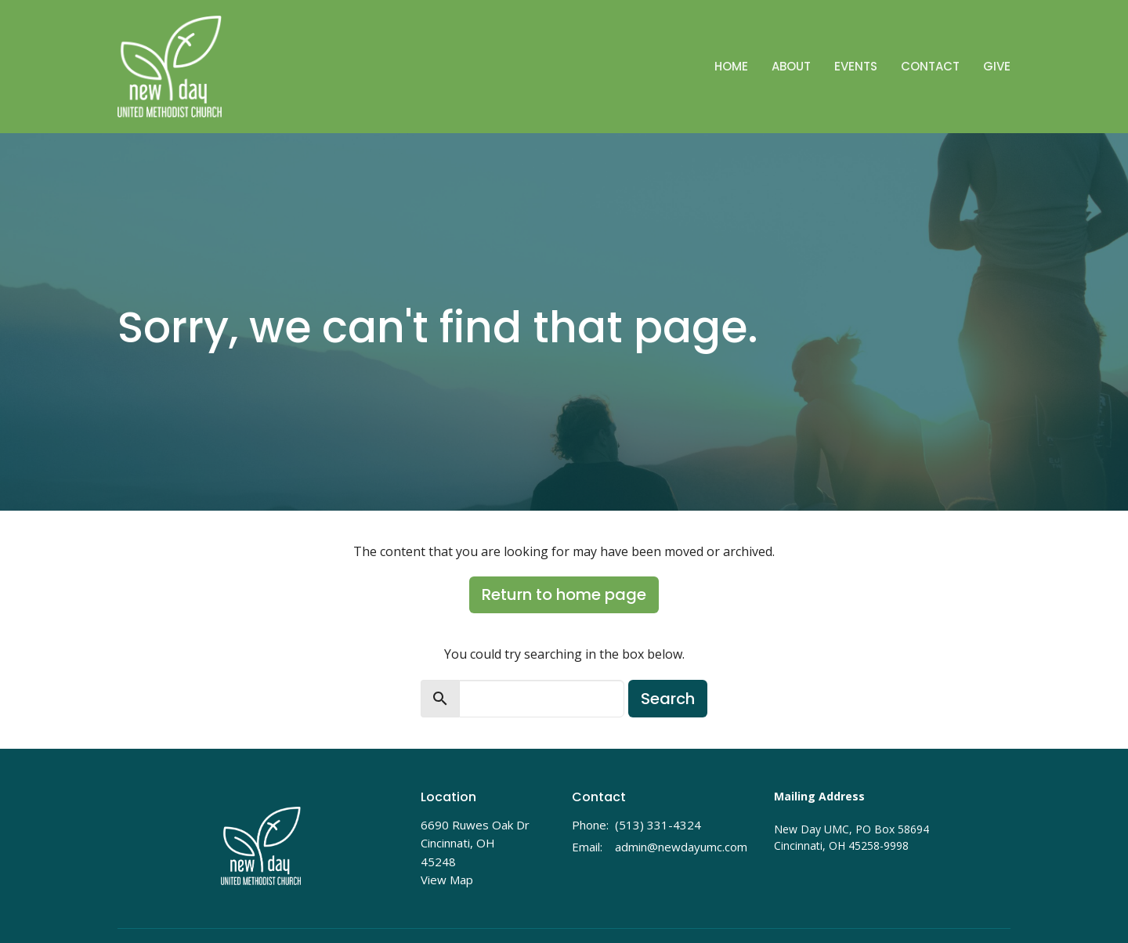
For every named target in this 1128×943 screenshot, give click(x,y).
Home (731, 66)
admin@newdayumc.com (681, 846)
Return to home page (564, 594)
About (791, 66)
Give (996, 66)
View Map (447, 879)
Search (668, 699)
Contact (930, 66)
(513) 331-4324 (658, 825)
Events (855, 66)
